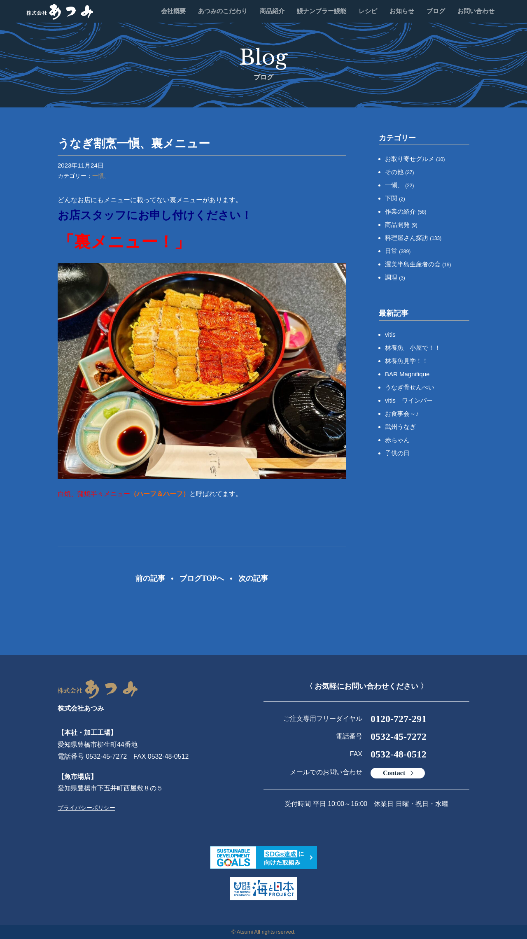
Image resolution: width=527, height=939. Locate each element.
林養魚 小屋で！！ (413, 347)
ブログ (436, 11)
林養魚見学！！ (406, 360)
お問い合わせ (475, 11)
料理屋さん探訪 (413, 237)
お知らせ (401, 11)
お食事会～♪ (402, 413)
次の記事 (253, 578)
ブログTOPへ (202, 578)
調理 (395, 277)
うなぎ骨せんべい (409, 387)
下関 (395, 198)
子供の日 (397, 453)
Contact (394, 772)
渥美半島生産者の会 (418, 264)
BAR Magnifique (407, 373)
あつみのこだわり (222, 11)
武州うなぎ (400, 426)
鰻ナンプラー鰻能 (321, 11)
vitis (390, 334)
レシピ (368, 11)
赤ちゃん (397, 439)
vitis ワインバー (409, 400)
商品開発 (401, 224)
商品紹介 (272, 11)
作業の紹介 (406, 211)
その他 (399, 171)
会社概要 (173, 11)
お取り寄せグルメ (415, 158)
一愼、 (101, 175)
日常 (397, 250)
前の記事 (150, 578)
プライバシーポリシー (86, 807)
